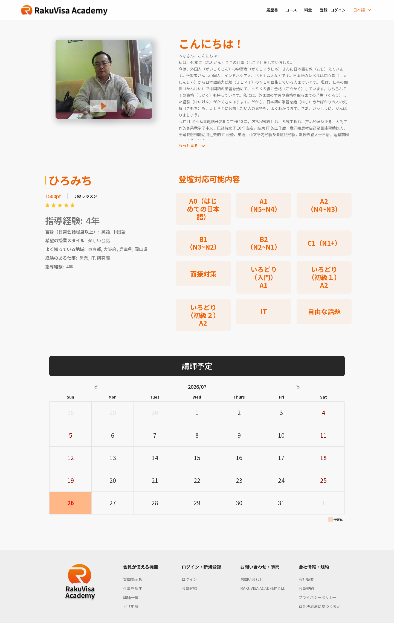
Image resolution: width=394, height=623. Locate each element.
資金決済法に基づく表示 (320, 606)
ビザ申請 (130, 606)
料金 (308, 10)
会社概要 (306, 579)
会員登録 (189, 588)
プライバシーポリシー (318, 597)
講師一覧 (130, 597)
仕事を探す (132, 588)
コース (291, 10)
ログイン (189, 579)
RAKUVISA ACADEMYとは (262, 588)
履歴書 (272, 10)
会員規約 (306, 588)
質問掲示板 (132, 579)
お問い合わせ (251, 579)
